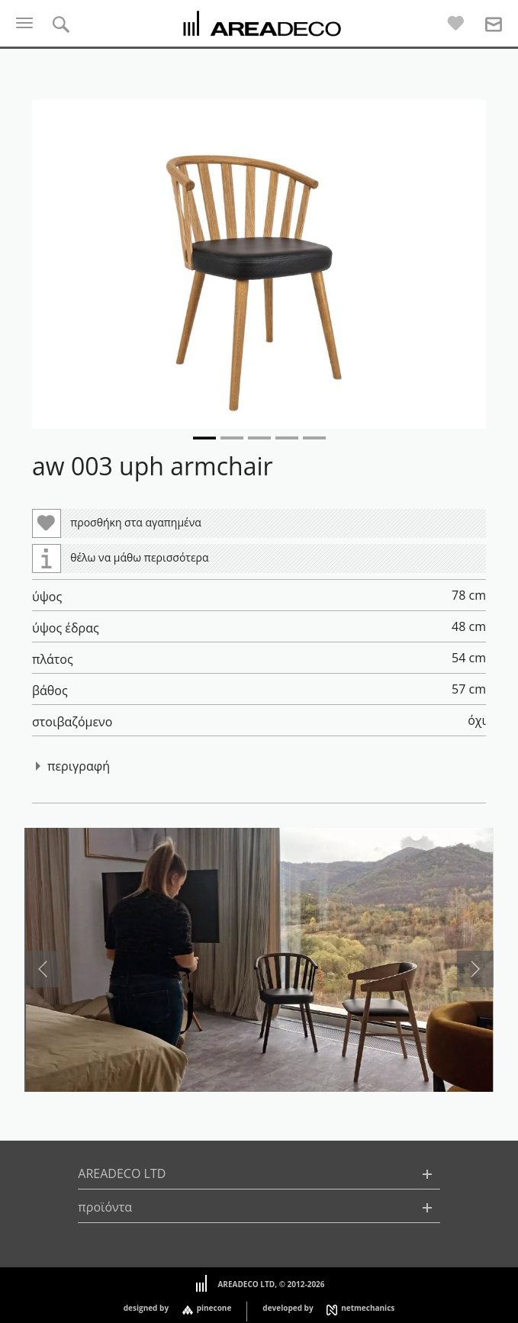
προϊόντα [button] (105, 1207)
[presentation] (42, 969)
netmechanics (367, 1307)
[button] (259, 264)
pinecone (214, 1307)
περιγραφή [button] (78, 766)
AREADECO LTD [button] (122, 1173)
